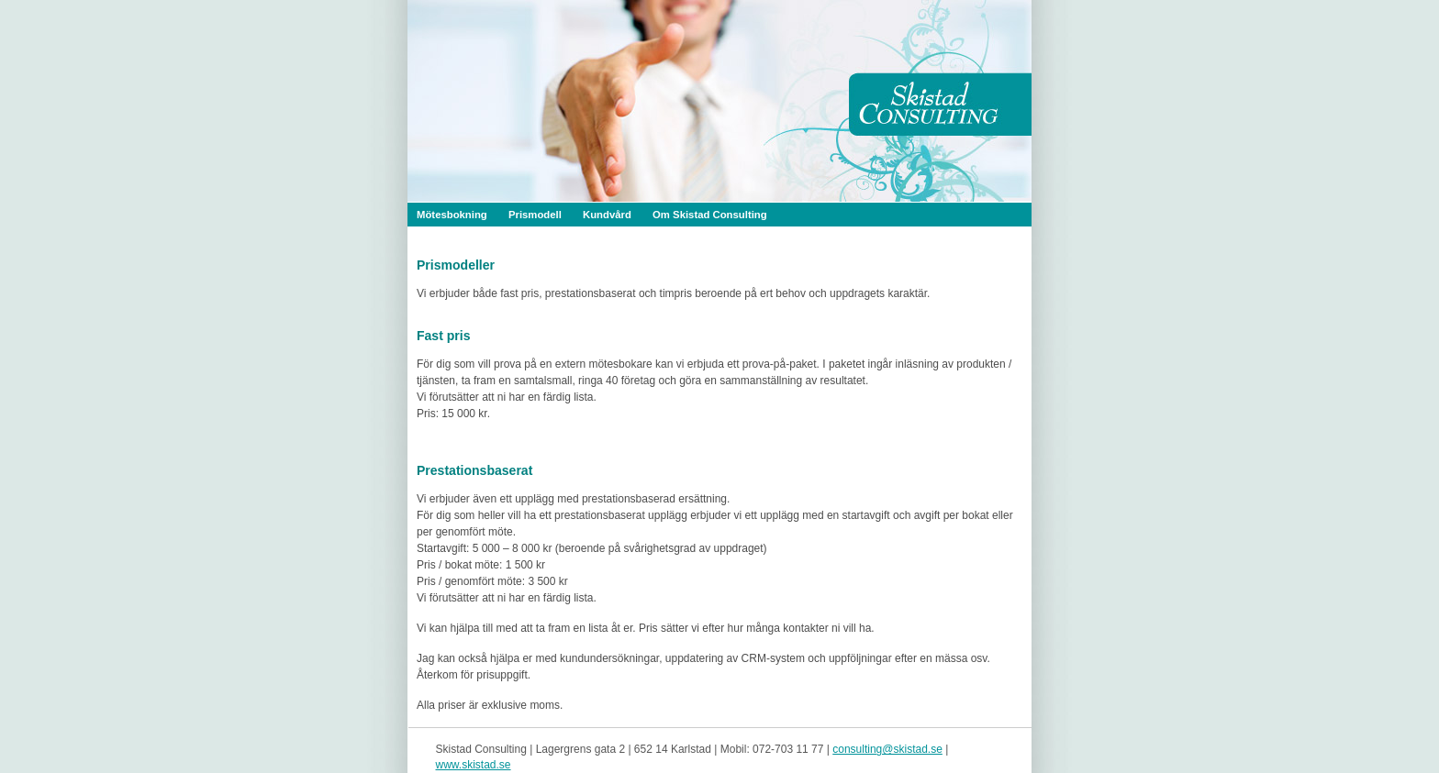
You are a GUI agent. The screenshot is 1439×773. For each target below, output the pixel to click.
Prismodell (535, 214)
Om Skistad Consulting (710, 214)
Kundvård (607, 214)
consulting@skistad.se (887, 749)
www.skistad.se (473, 764)
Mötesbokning (452, 214)
